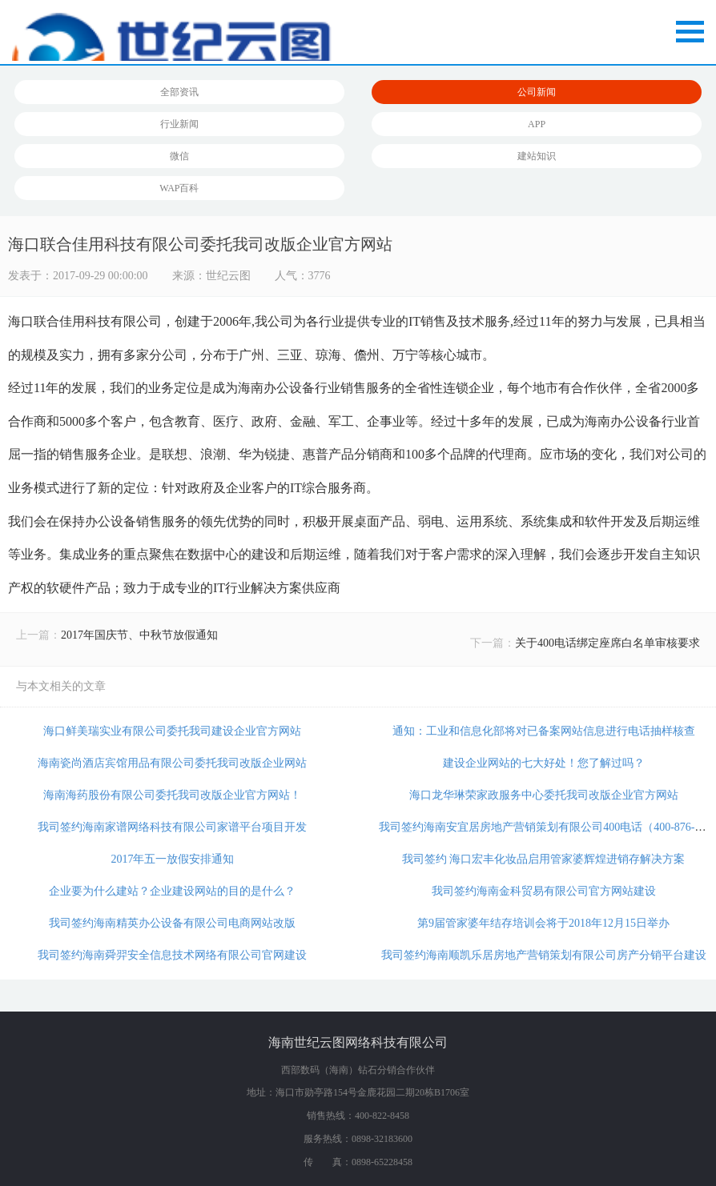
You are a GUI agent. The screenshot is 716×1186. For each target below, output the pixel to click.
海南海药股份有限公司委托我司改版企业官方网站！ (172, 795)
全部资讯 (179, 92)
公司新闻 (536, 92)
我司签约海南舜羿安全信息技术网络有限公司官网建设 (172, 955)
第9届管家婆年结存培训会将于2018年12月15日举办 (543, 923)
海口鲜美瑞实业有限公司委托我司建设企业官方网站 (172, 731)
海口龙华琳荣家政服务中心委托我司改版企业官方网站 (543, 795)
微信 (179, 156)
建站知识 (536, 156)
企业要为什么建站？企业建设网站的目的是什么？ (172, 891)
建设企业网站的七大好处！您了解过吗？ (544, 763)
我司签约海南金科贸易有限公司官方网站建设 (544, 891)
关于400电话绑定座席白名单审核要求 (607, 643)
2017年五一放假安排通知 (172, 859)
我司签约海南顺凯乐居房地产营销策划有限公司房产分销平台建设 (543, 955)
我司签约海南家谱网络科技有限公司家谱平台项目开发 (172, 827)
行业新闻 (179, 124)
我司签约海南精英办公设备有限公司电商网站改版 (172, 923)
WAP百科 (179, 188)
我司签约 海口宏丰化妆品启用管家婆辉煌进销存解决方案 (544, 859)
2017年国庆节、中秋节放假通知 (139, 635)
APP (536, 124)
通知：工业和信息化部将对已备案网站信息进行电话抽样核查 (543, 731)
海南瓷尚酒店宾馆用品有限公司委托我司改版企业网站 (172, 763)
